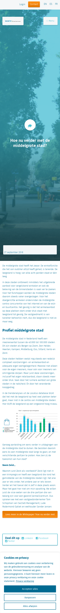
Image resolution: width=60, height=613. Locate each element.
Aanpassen (30, 597)
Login (22, 4)
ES (51, 4)
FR (56, 4)
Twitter (10, 541)
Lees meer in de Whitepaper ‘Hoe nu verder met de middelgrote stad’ (30, 515)
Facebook (42, 538)
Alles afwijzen (30, 606)
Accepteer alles (30, 589)
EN (45, 4)
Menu (50, 21)
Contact (34, 4)
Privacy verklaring (25, 581)
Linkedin (27, 538)
